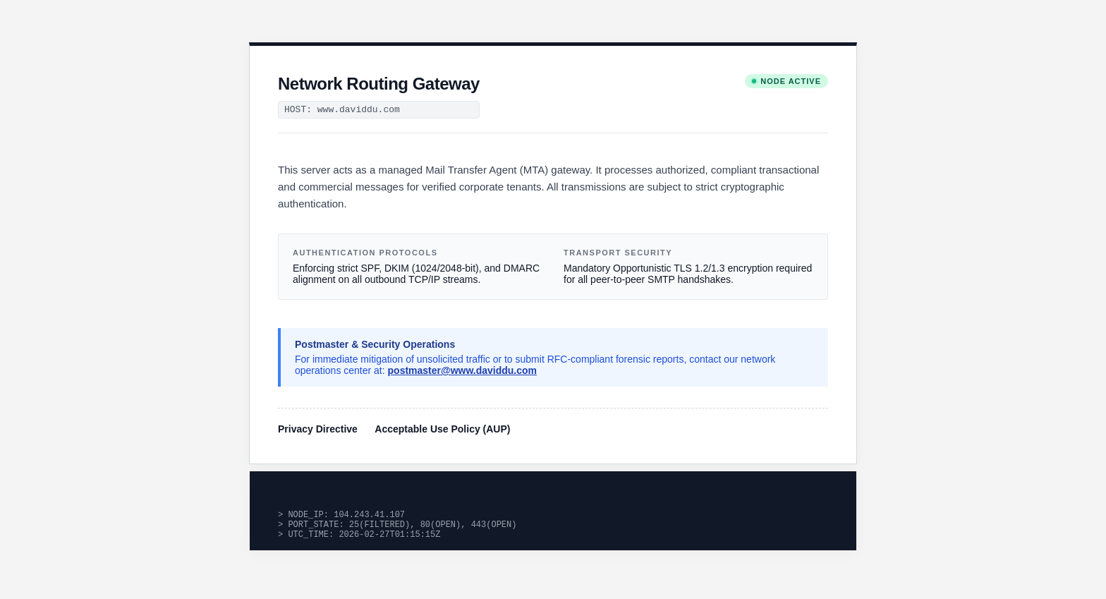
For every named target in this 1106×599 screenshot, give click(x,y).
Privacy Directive (318, 429)
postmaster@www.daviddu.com (462, 370)
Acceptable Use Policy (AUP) (442, 429)
